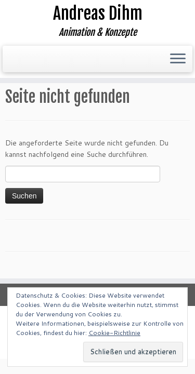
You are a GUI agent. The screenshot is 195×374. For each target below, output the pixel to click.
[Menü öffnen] (178, 59)
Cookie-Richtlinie (114, 332)
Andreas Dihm (97, 13)
